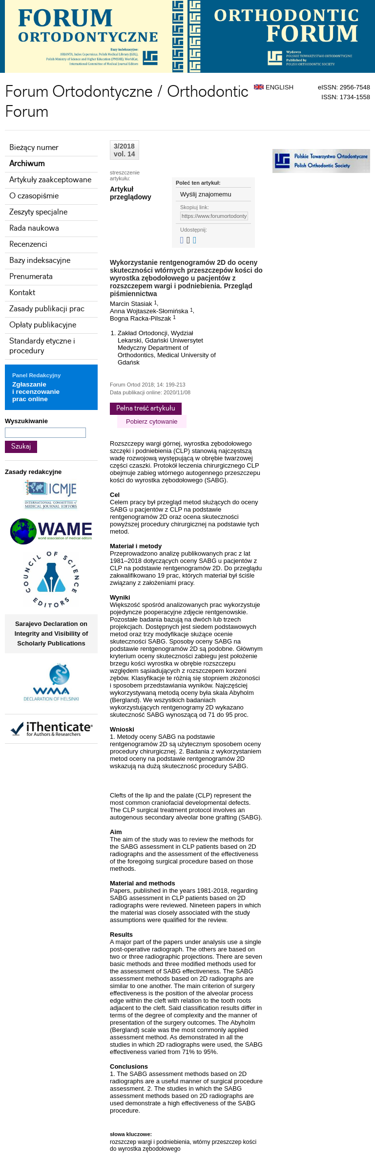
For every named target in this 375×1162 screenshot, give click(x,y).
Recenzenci (28, 244)
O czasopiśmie (34, 196)
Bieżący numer (34, 148)
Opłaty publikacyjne (42, 325)
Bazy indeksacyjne (39, 261)
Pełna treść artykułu (145, 408)
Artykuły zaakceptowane (50, 180)
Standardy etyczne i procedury (42, 346)
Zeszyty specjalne (38, 212)
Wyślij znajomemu (205, 194)
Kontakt (22, 293)
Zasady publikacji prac (46, 309)
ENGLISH (273, 87)
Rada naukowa (34, 228)
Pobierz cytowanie (152, 421)
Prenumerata (31, 277)
